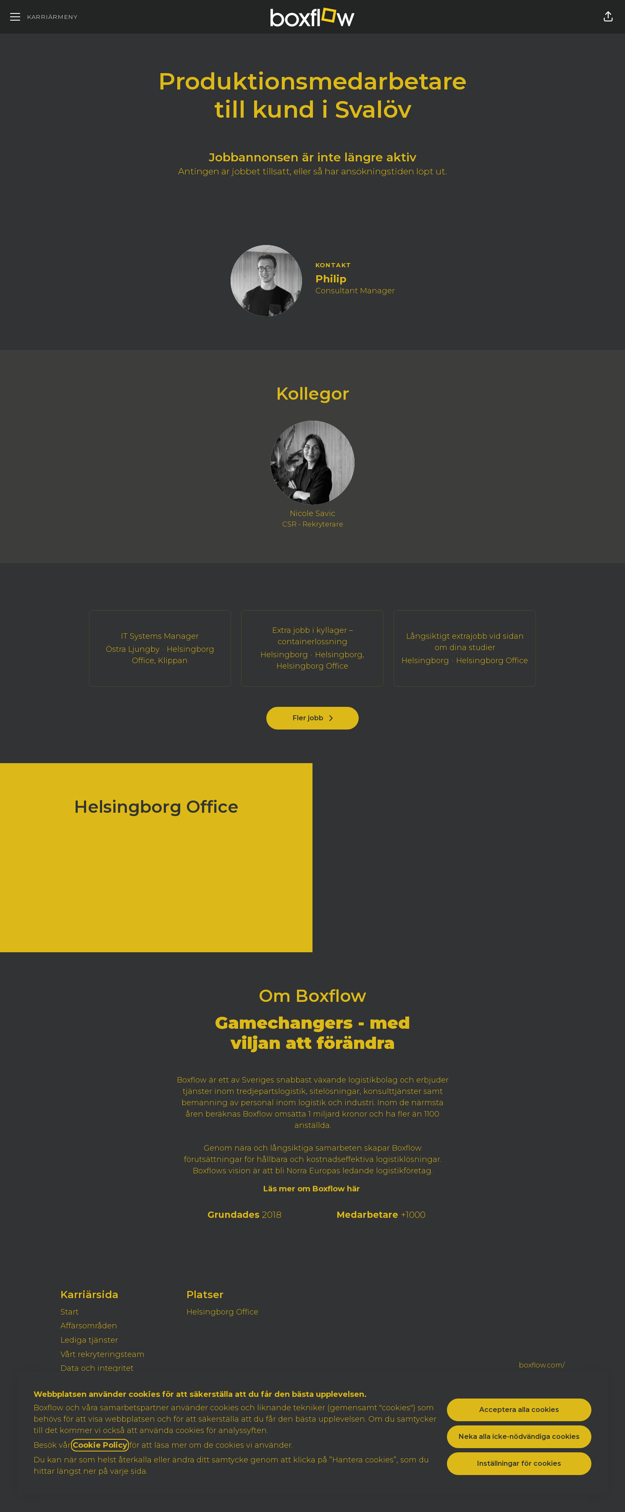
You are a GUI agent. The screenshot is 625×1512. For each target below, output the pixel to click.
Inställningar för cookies (519, 1463)
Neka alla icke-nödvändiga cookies (519, 1437)
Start (69, 1312)
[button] (608, 17)
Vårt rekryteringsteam (102, 1354)
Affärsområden (88, 1325)
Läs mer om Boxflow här (312, 1188)
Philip (331, 279)
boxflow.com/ (542, 1365)
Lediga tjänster (89, 1340)
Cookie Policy (100, 1445)
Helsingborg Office (222, 1312)
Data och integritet (97, 1368)
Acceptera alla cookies (519, 1410)
